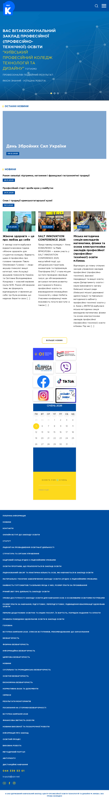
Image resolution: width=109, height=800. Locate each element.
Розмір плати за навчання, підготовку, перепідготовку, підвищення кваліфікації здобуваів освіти (54, 605)
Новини (7, 663)
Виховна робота (12, 745)
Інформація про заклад (15, 733)
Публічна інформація (14, 516)
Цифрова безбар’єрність (16, 657)
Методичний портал (14, 752)
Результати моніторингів (17, 701)
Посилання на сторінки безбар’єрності (24, 708)
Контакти (8, 528)
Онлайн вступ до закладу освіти (21, 535)
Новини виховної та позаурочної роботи (26, 727)
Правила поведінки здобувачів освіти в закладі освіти (33, 619)
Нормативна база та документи (20, 689)
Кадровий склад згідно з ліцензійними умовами (29, 560)
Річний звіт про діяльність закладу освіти (26, 591)
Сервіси (7, 695)
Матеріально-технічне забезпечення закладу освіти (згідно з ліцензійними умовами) (50, 579)
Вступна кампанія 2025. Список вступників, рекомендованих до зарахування (46, 632)
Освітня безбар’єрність (16, 676)
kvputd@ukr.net (11, 777)
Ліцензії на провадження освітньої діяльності (28, 547)
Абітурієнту (9, 758)
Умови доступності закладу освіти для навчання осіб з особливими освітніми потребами (54, 598)
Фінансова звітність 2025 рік (18, 720)
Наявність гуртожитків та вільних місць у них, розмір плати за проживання (45, 585)
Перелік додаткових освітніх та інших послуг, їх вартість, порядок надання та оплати (52, 613)
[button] (51, 93)
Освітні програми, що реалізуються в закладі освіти (32, 566)
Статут (7, 541)
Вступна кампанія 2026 (15, 714)
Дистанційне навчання (15, 764)
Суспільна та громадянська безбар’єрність (27, 670)
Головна (7, 625)
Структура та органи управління (21, 554)
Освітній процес (12, 739)
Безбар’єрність (11, 638)
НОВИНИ (7, 522)
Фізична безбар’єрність (16, 644)
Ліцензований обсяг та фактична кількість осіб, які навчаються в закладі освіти (48, 573)
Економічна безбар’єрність (18, 682)
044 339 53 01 (14, 771)
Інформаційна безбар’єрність (19, 651)
